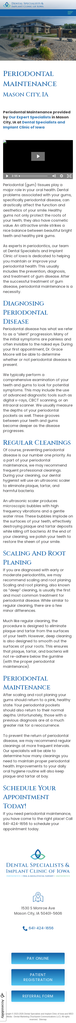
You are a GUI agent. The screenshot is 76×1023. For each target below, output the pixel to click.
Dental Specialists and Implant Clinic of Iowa (34, 125)
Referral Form (38, 1000)
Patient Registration (38, 981)
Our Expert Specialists (30, 117)
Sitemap (43, 1019)
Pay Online (38, 962)
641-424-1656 (41, 932)
